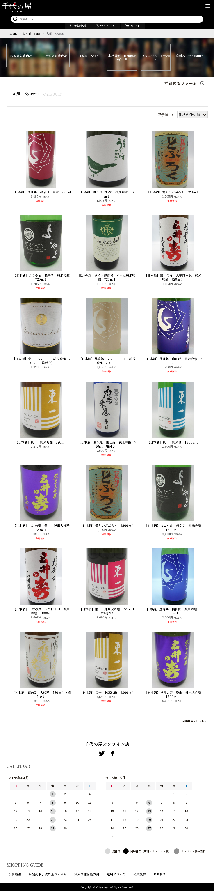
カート (135, 25)
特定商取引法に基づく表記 (48, 874)
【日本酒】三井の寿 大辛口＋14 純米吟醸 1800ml (41, 612)
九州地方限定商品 (54, 56)
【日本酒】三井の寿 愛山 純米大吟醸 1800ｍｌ (173, 695)
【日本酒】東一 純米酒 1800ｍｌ (173, 443)
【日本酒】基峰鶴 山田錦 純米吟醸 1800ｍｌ (172, 612)
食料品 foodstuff (189, 56)
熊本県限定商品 (21, 56)
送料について (116, 874)
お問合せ (159, 874)
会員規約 (139, 874)
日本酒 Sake (31, 33)
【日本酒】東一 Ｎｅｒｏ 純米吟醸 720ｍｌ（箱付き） (41, 361)
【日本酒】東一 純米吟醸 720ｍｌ (41, 443)
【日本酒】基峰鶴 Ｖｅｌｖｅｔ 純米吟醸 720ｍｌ (107, 361)
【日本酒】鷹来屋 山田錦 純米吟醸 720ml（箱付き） (107, 445)
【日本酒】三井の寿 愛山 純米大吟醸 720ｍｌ (42, 528)
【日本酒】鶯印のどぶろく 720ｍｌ (172, 193)
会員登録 (80, 25)
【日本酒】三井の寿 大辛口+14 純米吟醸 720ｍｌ (172, 278)
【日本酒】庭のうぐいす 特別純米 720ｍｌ (107, 195)
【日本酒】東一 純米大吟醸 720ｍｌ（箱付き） (107, 612)
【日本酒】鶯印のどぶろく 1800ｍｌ (107, 526)
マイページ (108, 25)
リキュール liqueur (156, 58)
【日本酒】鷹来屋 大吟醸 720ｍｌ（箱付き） (41, 695)
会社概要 (15, 874)
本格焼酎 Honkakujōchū (122, 58)
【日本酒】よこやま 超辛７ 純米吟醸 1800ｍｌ (173, 528)
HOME (13, 33)
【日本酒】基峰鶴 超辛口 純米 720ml (41, 193)
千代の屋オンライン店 (107, 745)
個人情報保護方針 (86, 874)
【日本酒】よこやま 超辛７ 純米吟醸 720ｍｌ (42, 278)
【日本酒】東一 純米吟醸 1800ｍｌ (107, 693)
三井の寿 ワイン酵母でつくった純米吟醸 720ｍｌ (107, 278)
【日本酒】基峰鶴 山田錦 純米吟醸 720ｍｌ (172, 361)
